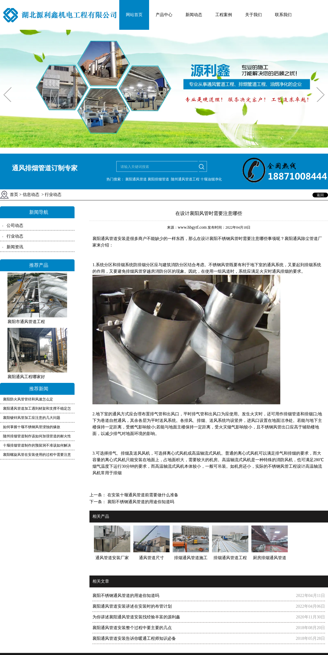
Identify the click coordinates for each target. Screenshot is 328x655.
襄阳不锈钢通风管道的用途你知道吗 (140, 502)
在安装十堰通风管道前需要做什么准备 (142, 495)
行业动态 (15, 236)
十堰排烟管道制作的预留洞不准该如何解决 (37, 445)
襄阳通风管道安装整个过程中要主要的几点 (132, 628)
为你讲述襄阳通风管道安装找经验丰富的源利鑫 (136, 617)
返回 (320, 195)
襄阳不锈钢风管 (224, 238)
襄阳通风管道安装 (109, 238)
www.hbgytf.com (192, 227)
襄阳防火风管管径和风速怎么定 (28, 399)
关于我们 (253, 15)
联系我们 (283, 15)
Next (317, 85)
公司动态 (15, 225)
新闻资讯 (15, 247)
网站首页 (134, 15)
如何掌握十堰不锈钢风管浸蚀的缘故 (31, 427)
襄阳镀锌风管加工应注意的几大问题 (31, 418)
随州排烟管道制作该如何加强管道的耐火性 (37, 436)
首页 (14, 194)
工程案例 (223, 15)
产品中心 (164, 15)
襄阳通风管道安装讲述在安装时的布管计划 (132, 606)
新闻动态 (193, 15)
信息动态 (31, 194)
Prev (4, 85)
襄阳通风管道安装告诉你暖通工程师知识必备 (134, 638)
